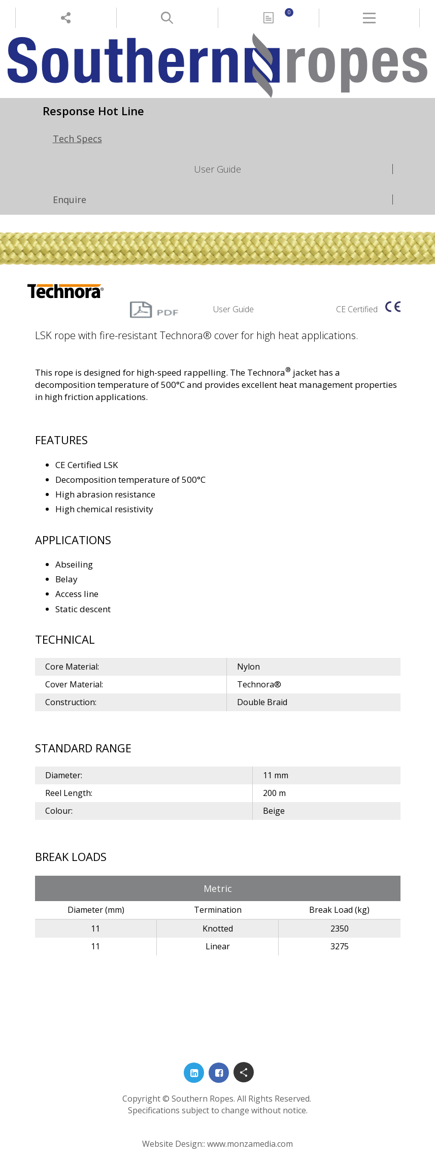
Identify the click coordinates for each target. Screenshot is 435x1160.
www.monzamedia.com (250, 1143)
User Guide (217, 169)
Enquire (69, 199)
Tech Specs (77, 139)
